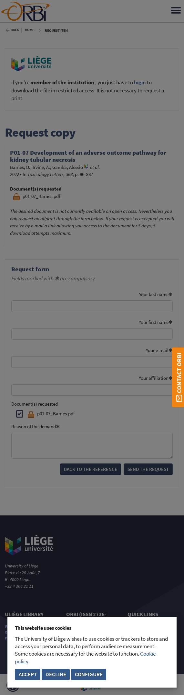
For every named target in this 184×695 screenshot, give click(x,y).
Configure (89, 674)
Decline (56, 674)
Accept (28, 674)
